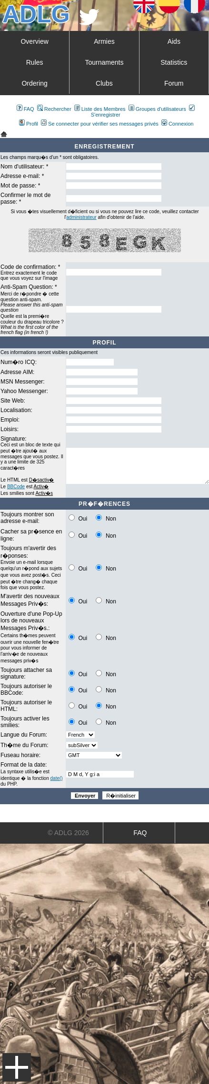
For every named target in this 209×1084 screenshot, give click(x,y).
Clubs (104, 83)
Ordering (34, 83)
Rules (34, 62)
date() (56, 778)
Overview (34, 41)
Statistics (173, 62)
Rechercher (54, 109)
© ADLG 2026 (68, 833)
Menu (16, 1067)
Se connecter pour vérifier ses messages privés (100, 124)
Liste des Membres (100, 109)
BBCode (16, 486)
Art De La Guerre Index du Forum (4, 134)
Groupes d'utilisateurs (157, 109)
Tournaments (104, 62)
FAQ (25, 109)
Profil (28, 124)
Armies (104, 41)
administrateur (81, 217)
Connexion (177, 124)
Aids (174, 41)
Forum (173, 83)
